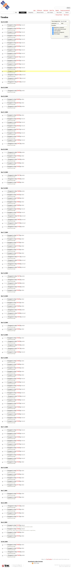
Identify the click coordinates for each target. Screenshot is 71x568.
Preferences (39, 10)
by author (59, 25)
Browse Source (40, 12)
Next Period (66, 14)
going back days (57, 23)
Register (57, 10)
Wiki (16, 12)
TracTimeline (49, 559)
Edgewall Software (18, 566)
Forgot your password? (65, 10)
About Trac (52, 10)
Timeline (23, 12)
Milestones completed (58, 27)
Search (67, 12)
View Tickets (50, 12)
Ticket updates (56, 31)
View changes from (60, 21)
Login (34, 10)
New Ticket (59, 12)
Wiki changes (56, 34)
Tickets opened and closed (59, 29)
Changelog (30, 12)
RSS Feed (36, 563)
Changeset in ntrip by (14, 25)
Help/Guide (45, 10)
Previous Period (59, 14)
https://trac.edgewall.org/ (64, 566)
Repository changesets (58, 32)
